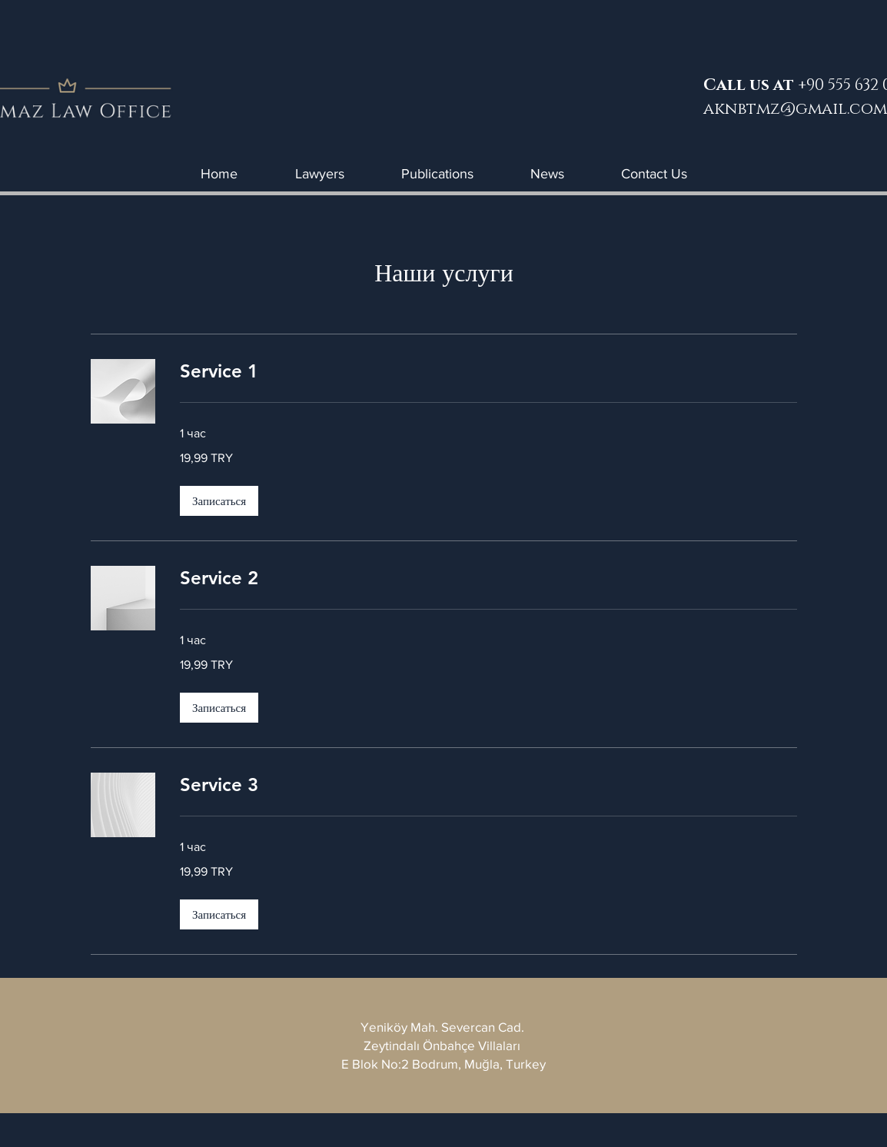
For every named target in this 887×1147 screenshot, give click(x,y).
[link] (488, 371)
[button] (219, 501)
